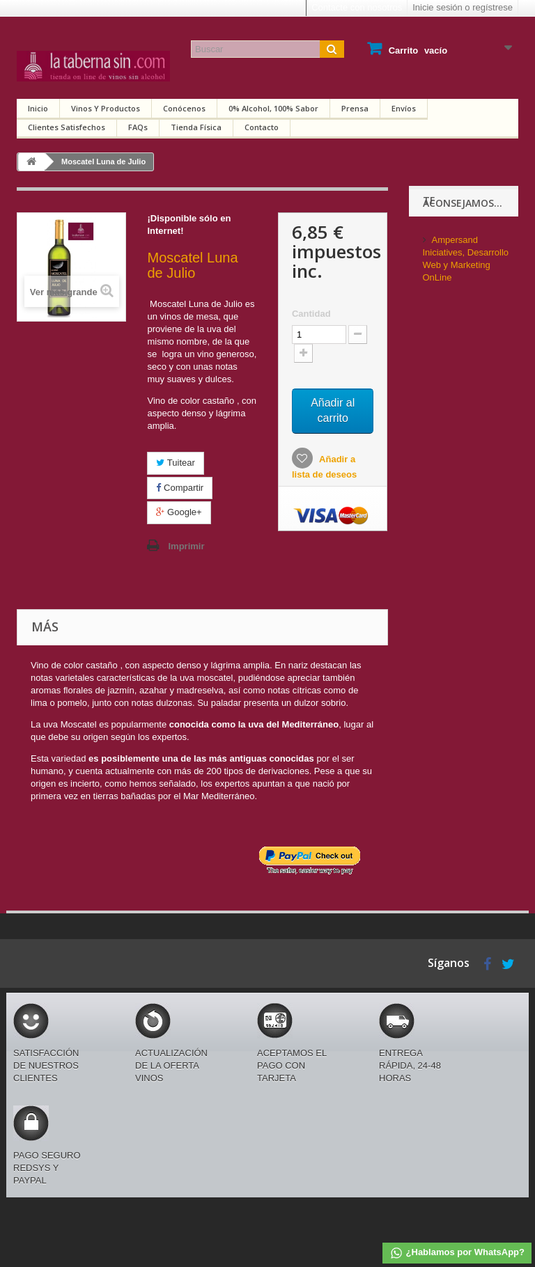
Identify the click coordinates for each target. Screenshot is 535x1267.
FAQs (138, 127)
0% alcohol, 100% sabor (273, 108)
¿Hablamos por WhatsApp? (457, 1253)
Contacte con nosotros (356, 7)
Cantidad (311, 313)
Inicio (38, 108)
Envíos (403, 108)
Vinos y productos (105, 108)
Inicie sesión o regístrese (462, 7)
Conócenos (184, 108)
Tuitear (175, 462)
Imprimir (186, 546)
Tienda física (196, 127)
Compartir (179, 487)
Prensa (355, 108)
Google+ (178, 512)
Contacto (262, 127)
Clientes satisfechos (66, 127)
